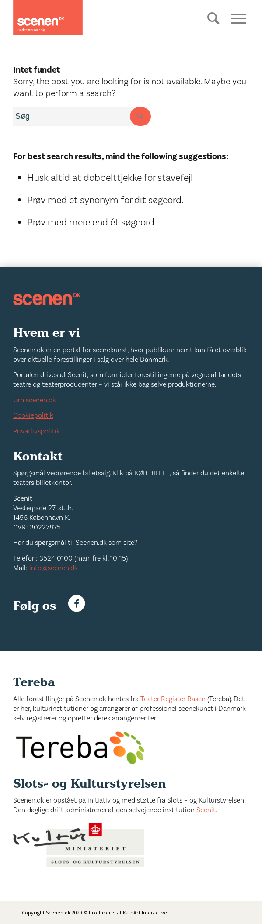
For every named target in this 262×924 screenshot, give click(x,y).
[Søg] (214, 24)
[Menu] (235, 17)
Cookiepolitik (33, 415)
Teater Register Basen (173, 699)
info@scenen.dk (53, 568)
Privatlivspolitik (36, 431)
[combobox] (78, 116)
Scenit (206, 810)
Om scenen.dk (34, 400)
